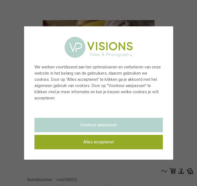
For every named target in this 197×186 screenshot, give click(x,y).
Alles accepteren (98, 142)
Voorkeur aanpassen (98, 124)
